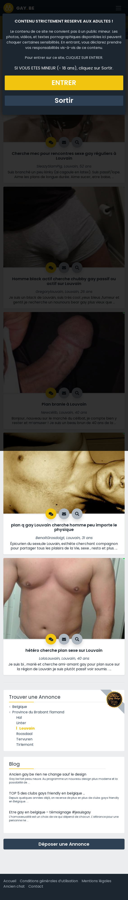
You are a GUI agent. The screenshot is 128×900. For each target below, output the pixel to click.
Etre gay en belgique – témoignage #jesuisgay (50, 812)
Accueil (9, 881)
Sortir (64, 100)
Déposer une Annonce (64, 844)
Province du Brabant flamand (38, 712)
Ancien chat (14, 886)
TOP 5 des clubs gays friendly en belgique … (47, 793)
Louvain (27, 728)
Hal (19, 717)
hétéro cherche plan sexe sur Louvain (64, 650)
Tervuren (24, 739)
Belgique (19, 706)
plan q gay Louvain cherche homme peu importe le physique (64, 527)
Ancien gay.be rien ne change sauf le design (47, 774)
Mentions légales (96, 881)
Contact (35, 886)
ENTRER (64, 82)
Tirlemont (25, 744)
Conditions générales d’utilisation (49, 881)
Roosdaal (24, 733)
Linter (21, 723)
